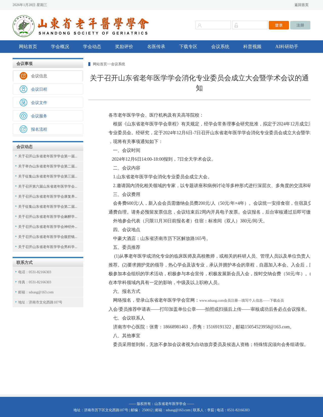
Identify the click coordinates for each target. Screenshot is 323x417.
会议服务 (39, 116)
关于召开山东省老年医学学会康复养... (47, 196)
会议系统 (220, 46)
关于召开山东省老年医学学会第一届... (47, 156)
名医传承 (156, 46)
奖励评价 (124, 46)
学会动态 (92, 46)
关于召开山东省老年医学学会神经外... (47, 227)
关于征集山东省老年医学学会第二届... (47, 206)
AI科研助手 (286, 46)
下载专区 (188, 46)
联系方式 (24, 262)
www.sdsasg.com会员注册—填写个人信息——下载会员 (241, 300)
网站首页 (28, 46)
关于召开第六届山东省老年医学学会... (47, 186)
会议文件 (39, 102)
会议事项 (24, 63)
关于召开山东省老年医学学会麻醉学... (47, 217)
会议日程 (39, 89)
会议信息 (39, 76)
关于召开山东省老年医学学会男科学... (47, 247)
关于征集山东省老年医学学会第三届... (47, 176)
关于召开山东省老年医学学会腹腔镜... (47, 237)
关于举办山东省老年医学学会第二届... (47, 166)
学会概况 (60, 46)
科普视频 (252, 46)
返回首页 (301, 5)
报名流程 (39, 129)
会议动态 (24, 147)
